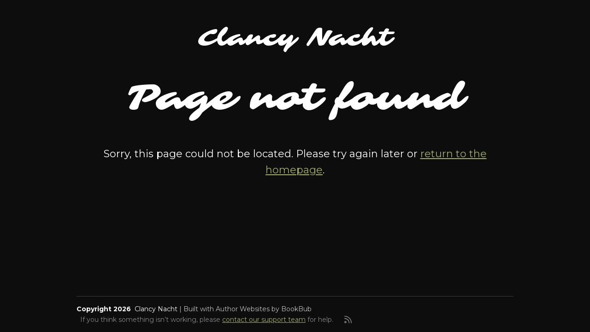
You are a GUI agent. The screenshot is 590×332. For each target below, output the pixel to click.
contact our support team (264, 319)
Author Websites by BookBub (264, 309)
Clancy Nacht (295, 38)
